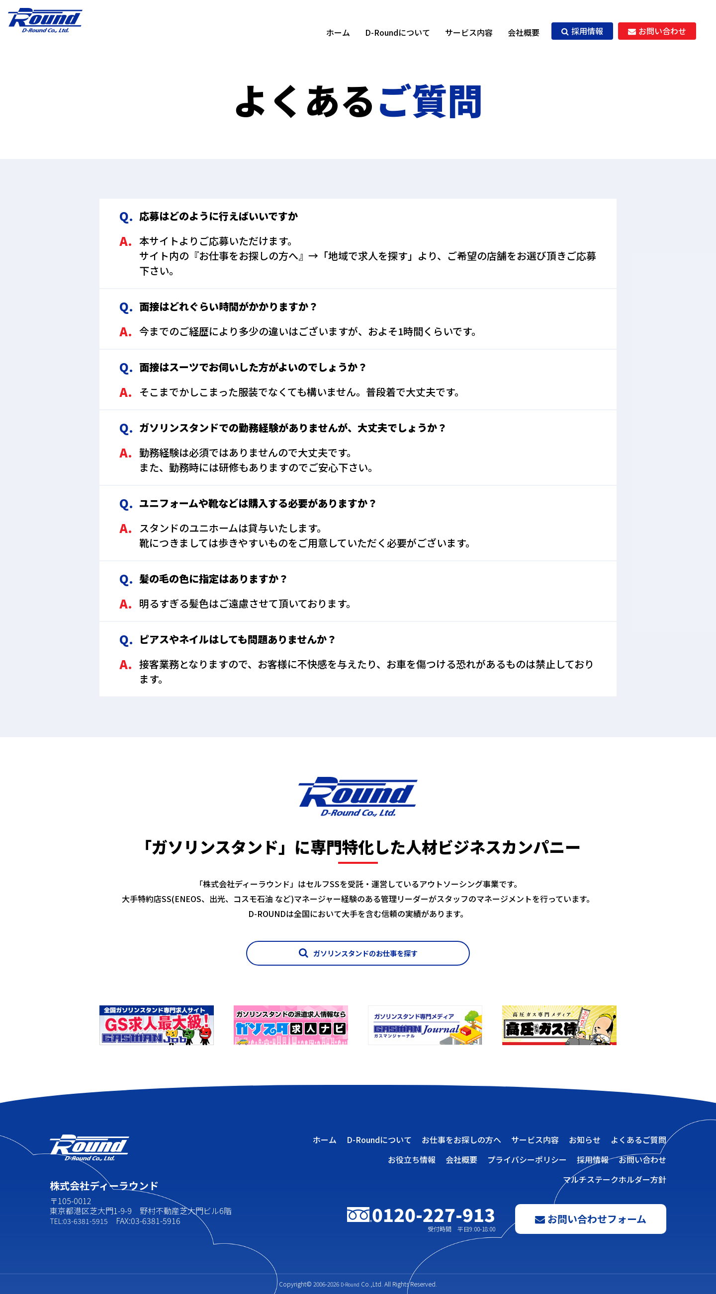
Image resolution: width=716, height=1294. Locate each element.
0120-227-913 (421, 1219)
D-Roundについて (397, 32)
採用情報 (582, 31)
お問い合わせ (657, 31)
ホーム (338, 32)
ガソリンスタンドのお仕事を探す (358, 953)
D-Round (350, 1284)
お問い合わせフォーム (590, 1219)
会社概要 (523, 32)
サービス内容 (469, 32)
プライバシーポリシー (527, 1159)
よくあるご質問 (638, 1139)
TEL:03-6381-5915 (82, 1220)
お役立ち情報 (412, 1159)
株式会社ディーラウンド (57, 32)
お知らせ (585, 1139)
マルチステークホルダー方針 (614, 1179)
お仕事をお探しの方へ (461, 1139)
